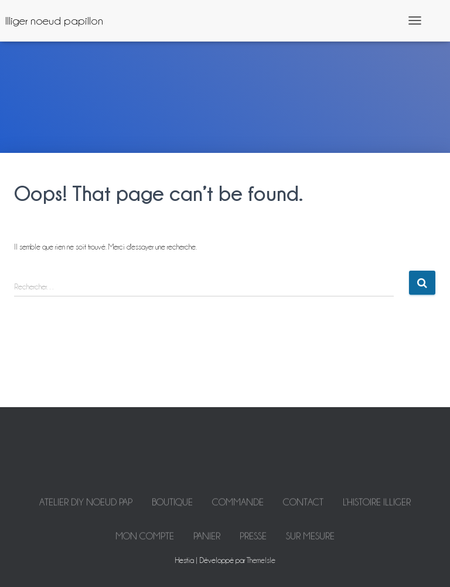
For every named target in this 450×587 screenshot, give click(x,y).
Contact (303, 508)
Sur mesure (310, 541)
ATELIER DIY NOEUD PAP (85, 508)
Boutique (172, 508)
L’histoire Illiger (377, 508)
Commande (238, 508)
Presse (253, 541)
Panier (206, 541)
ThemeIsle (261, 560)
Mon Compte (144, 541)
